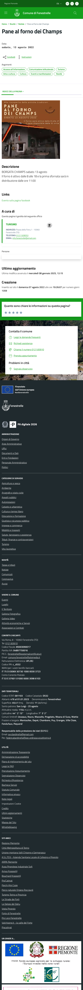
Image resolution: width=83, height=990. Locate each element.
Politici (5, 467)
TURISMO (11, 224)
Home (4, 23)
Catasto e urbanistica (12, 506)
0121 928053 (22, 235)
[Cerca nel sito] (75, 13)
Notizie (21, 23)
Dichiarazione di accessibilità (15, 757)
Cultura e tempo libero (12, 511)
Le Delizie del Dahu (11, 904)
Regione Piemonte (11, 843)
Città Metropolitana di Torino (15, 848)
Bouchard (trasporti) (11, 876)
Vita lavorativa (9, 549)
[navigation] (6, 12)
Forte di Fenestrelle (11, 913)
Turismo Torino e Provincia (14, 894)
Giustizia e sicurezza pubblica (15, 520)
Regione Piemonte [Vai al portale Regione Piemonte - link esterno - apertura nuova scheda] (11, 3)
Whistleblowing (9, 827)
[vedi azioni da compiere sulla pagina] (24, 57)
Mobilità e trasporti (11, 530)
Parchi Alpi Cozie (10, 885)
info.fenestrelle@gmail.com (24, 238)
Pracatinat (7, 927)
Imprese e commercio (12, 525)
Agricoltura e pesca (11, 483)
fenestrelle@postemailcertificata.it (25, 654)
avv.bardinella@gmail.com (20, 734)
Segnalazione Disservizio (13, 775)
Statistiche (7, 817)
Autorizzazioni (8, 502)
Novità (12, 23)
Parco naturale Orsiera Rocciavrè (17, 890)
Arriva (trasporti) (9, 871)
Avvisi (4, 583)
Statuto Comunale (11, 789)
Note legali (7, 799)
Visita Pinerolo (8, 908)
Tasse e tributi (8, 565)
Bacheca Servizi (9, 785)
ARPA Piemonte (9, 862)
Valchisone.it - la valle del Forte (17, 922)
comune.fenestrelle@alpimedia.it (24, 657)
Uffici (4, 448)
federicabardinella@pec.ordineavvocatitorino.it (28, 738)
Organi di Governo (10, 439)
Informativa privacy (11, 794)
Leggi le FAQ (8, 766)
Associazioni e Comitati (13, 628)
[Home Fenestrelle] (31, 13)
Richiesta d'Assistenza (12, 780)
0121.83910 (11, 643)
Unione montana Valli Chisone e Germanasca (23, 852)
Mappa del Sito (9, 822)
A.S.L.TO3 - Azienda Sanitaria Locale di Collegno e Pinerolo (30, 857)
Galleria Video (8, 618)
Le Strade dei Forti (10, 899)
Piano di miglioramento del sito (16, 761)
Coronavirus (7, 579)
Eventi (5, 599)
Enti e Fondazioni (10, 458)
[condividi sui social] (9, 57)
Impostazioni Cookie (11, 803)
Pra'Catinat (7, 880)
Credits (5, 808)
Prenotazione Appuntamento (16, 771)
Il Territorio (7, 609)
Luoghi (5, 604)
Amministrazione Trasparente (16, 752)
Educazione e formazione (14, 516)
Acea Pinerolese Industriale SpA (17, 866)
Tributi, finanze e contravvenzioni (17, 539)
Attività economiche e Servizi (16, 623)
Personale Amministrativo (14, 462)
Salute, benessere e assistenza (16, 535)
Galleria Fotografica (11, 614)
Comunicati (7, 574)
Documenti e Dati (10, 453)
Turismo (5, 544)
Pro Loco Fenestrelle (12, 918)
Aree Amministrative (12, 444)
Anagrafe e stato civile (12, 492)
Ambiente (6, 488)
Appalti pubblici (9, 497)
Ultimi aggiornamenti (12, 813)
